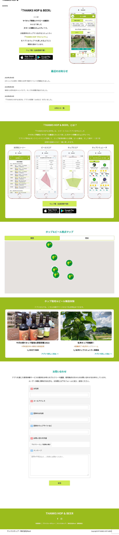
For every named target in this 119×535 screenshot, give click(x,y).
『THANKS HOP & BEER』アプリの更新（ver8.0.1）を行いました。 (29, 99)
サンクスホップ (61, 523)
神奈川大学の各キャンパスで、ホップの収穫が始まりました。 (27, 90)
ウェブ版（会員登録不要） (36, 50)
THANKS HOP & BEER (10, 3)
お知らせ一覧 (59, 108)
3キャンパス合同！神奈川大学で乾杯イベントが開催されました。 (28, 81)
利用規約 (38, 523)
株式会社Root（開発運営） (76, 523)
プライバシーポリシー (49, 523)
